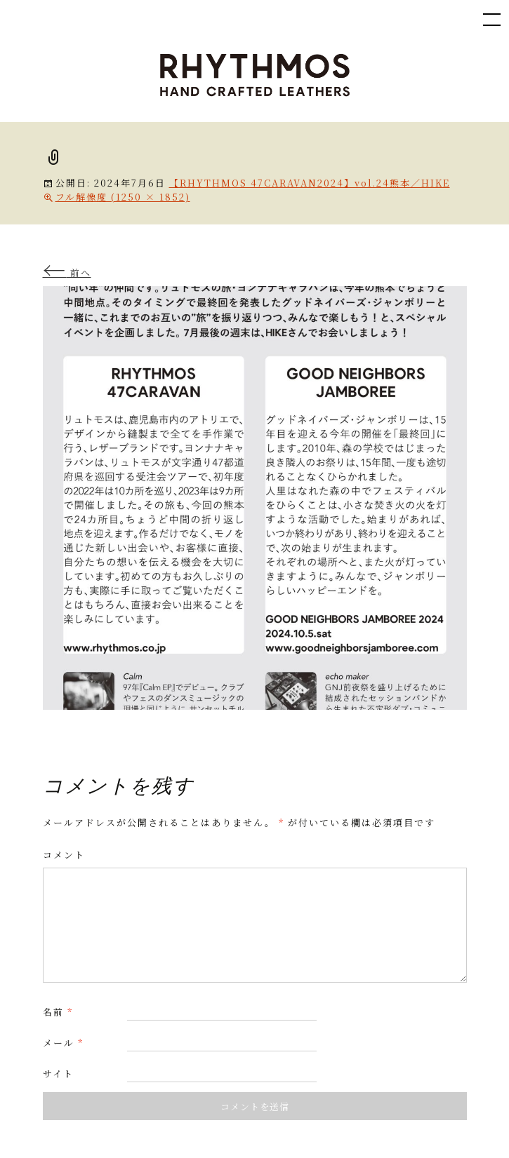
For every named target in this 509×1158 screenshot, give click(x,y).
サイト (58, 1073)
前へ (67, 272)
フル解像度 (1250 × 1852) (122, 196)
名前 (58, 1011)
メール (63, 1042)
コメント (64, 854)
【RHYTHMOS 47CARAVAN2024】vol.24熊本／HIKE (309, 182)
